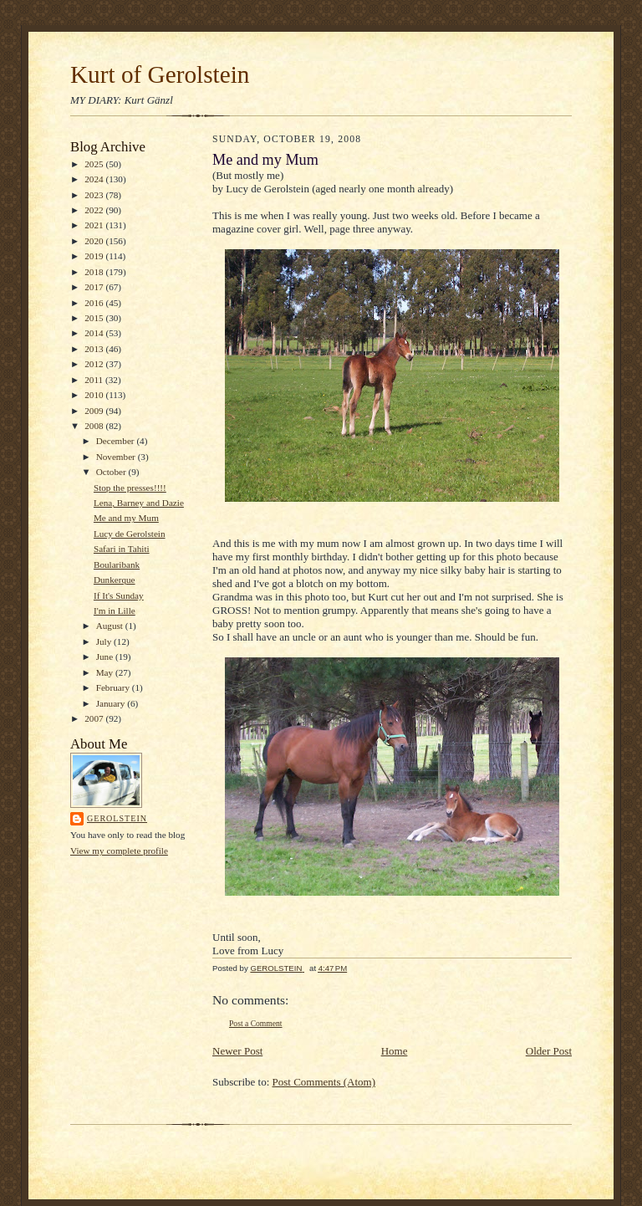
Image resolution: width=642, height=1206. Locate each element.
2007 (94, 718)
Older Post (549, 1051)
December (116, 441)
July (105, 641)
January (112, 703)
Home (394, 1051)
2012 (94, 364)
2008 (94, 426)
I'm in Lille (114, 611)
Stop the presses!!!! (130, 488)
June (105, 657)
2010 (94, 395)
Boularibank (117, 565)
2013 (94, 349)
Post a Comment (256, 1023)
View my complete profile (119, 851)
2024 (94, 179)
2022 (94, 210)
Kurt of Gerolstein (159, 74)
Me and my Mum (126, 518)
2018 (94, 272)
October (112, 472)
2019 (94, 256)
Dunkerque (114, 580)
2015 (94, 318)
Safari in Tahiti (122, 549)
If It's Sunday (119, 595)
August (110, 626)
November (117, 457)
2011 (94, 380)
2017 (94, 287)
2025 (94, 164)
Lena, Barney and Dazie (139, 503)
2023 (94, 195)
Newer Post (237, 1051)
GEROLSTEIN (117, 818)
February (114, 687)
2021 (94, 225)
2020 (94, 241)
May (105, 672)
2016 (94, 303)
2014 (94, 333)
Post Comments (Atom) (324, 1082)
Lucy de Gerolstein (130, 534)
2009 (94, 411)
